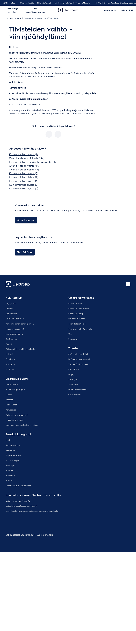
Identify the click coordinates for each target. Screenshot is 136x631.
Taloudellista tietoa (77, 323)
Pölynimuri (10, 475)
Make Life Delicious (14, 420)
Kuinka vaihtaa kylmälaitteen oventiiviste (33, 161)
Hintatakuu (9, 3)
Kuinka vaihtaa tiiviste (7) (23, 184)
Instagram (10, 364)
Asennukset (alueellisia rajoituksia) (35, 3)
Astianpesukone (13, 445)
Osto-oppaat (74, 394)
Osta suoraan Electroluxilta (18, 500)
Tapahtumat (11, 404)
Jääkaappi (10, 465)
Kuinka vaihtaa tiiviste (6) (23, 180)
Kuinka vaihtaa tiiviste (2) (23, 188)
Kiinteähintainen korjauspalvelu (20, 323)
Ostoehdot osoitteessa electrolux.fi (21, 506)
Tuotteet (9, 308)
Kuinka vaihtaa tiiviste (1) (23, 154)
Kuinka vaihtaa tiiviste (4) (23, 177)
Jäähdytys (73, 379)
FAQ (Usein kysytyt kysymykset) (20, 349)
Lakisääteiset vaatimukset (20, 534)
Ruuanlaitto (73, 369)
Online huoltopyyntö (15, 318)
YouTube (10, 369)
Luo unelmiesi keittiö (77, 389)
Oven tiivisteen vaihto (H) (24, 165)
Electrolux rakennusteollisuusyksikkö (22, 425)
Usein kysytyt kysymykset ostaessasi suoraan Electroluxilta (32, 511)
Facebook (10, 359)
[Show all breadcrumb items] (4, 18)
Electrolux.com (75, 303)
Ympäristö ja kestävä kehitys (81, 328)
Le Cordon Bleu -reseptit (79, 359)
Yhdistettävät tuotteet (78, 364)
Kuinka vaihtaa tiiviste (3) (23, 173)
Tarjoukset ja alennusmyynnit (19, 485)
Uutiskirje (10, 354)
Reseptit (9, 399)
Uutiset (9, 394)
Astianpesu (73, 384)
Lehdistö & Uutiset (76, 318)
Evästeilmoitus (45, 534)
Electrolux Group (76, 313)
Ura (70, 334)
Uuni (8, 440)
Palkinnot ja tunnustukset (17, 414)
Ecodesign (73, 339)
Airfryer (9, 480)
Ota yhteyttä (11, 313)
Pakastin (9, 470)
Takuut (9, 344)
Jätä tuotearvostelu (14, 334)
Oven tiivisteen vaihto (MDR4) (26, 158)
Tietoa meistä (12, 384)
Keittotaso (10, 450)
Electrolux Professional (78, 308)
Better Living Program (15, 389)
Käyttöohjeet (11, 339)
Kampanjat (127, 3)
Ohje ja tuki (11, 303)
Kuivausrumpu (12, 460)
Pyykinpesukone (13, 455)
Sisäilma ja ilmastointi (78, 354)
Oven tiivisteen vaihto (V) (24, 169)
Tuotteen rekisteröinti (15, 328)
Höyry (71, 374)
